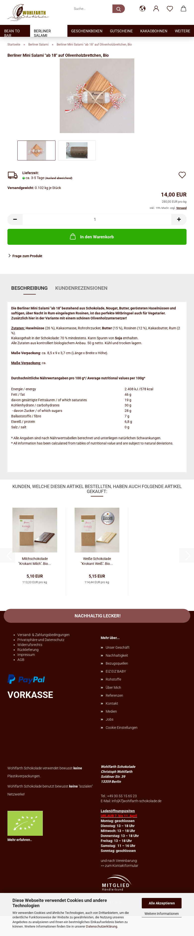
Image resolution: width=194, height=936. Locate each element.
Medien (111, 711)
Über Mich (113, 688)
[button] (142, 8)
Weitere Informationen (162, 914)
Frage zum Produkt (27, 256)
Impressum (26, 655)
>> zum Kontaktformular (119, 866)
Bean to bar (12, 33)
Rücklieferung (28, 650)
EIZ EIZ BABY (116, 671)
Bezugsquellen (117, 663)
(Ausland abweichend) (58, 178)
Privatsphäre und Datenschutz (40, 640)
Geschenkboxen (86, 31)
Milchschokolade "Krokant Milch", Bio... (34, 561)
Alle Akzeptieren (162, 903)
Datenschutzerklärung (101, 926)
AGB (20, 660)
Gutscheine (121, 31)
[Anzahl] (97, 219)
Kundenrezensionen (81, 288)
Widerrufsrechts (29, 645)
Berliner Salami (42, 33)
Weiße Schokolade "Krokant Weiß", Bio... (97, 561)
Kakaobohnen (153, 31)
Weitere (182, 31)
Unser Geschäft (118, 647)
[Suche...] (118, 8)
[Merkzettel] (170, 8)
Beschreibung (29, 288)
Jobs (109, 719)
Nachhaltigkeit (117, 655)
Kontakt (112, 703)
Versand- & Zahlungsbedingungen (43, 635)
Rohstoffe (113, 679)
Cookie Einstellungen (122, 728)
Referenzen (114, 695)
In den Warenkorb (91, 236)
